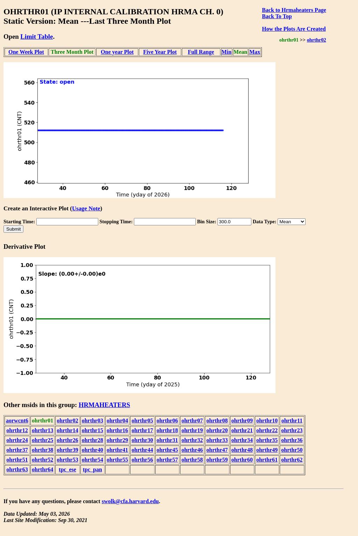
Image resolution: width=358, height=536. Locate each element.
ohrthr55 (117, 460)
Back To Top (277, 16)
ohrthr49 (267, 450)
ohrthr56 (142, 460)
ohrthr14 (67, 430)
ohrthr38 (42, 450)
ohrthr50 (291, 450)
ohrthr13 (42, 430)
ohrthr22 (267, 430)
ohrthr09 (242, 420)
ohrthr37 (17, 450)
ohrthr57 (167, 460)
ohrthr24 (17, 440)
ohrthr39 (67, 450)
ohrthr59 (217, 460)
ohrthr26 (67, 440)
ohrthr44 (142, 450)
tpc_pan (92, 469)
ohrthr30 (142, 440)
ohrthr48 (242, 450)
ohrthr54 (92, 460)
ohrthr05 (142, 420)
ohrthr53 (67, 460)
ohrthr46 (192, 450)
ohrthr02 (316, 40)
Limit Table (36, 36)
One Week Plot (26, 52)
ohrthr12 (17, 430)
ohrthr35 (267, 440)
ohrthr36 (291, 440)
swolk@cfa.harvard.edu (130, 501)
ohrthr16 (117, 430)
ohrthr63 (17, 469)
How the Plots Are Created (293, 29)
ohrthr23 (291, 430)
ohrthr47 (217, 450)
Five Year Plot (160, 52)
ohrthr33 (217, 440)
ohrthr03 (92, 420)
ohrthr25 (42, 440)
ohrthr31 (167, 440)
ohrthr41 (117, 450)
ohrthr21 (242, 430)
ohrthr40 (92, 450)
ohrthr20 (217, 430)
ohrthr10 (267, 420)
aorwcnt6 (17, 420)
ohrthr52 (42, 460)
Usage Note (86, 208)
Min (226, 52)
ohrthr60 (242, 460)
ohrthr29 (117, 440)
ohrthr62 (291, 460)
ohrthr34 (242, 440)
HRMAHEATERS (104, 404)
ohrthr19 (192, 430)
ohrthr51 (17, 460)
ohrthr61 (267, 460)
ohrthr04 (117, 420)
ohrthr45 (167, 450)
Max (254, 52)
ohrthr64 (42, 469)
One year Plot (117, 52)
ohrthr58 (192, 460)
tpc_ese (67, 469)
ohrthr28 (92, 440)
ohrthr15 (92, 430)
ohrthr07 (192, 420)
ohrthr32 (192, 440)
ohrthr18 (167, 430)
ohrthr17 (142, 430)
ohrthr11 (291, 420)
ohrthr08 (217, 420)
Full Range (201, 52)
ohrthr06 (167, 420)
